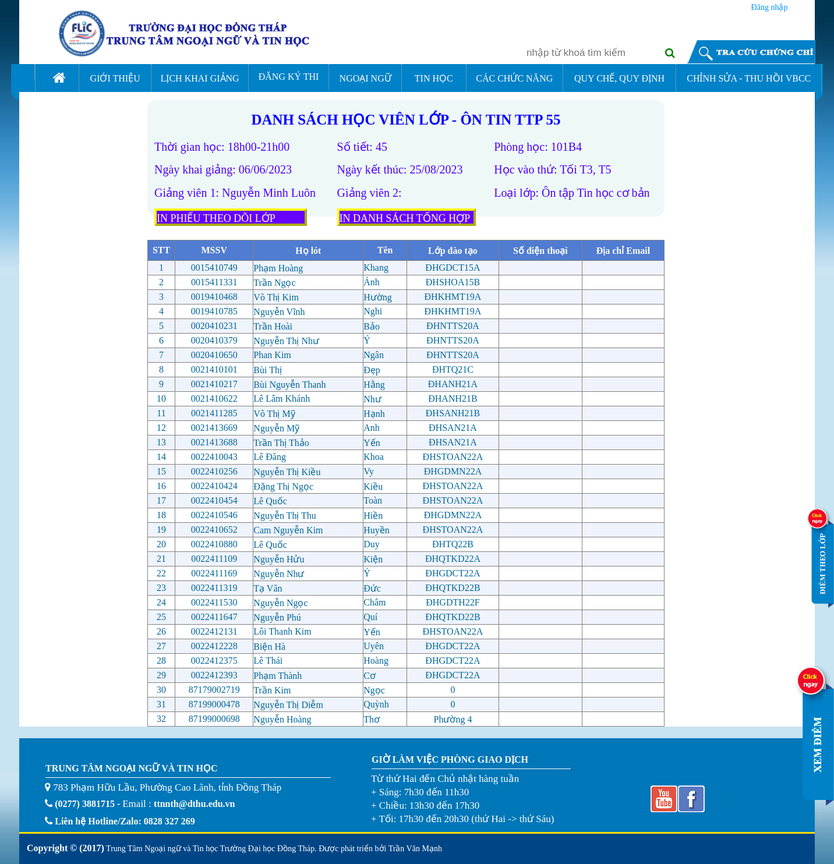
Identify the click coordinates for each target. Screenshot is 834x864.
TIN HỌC (434, 78)
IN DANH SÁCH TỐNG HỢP (405, 218)
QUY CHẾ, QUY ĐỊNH (619, 78)
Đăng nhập (769, 6)
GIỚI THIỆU (115, 78)
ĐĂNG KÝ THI (289, 77)
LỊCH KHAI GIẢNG (200, 78)
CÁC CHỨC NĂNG (514, 78)
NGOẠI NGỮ (365, 78)
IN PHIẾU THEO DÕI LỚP (216, 218)
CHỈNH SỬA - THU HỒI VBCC (749, 78)
